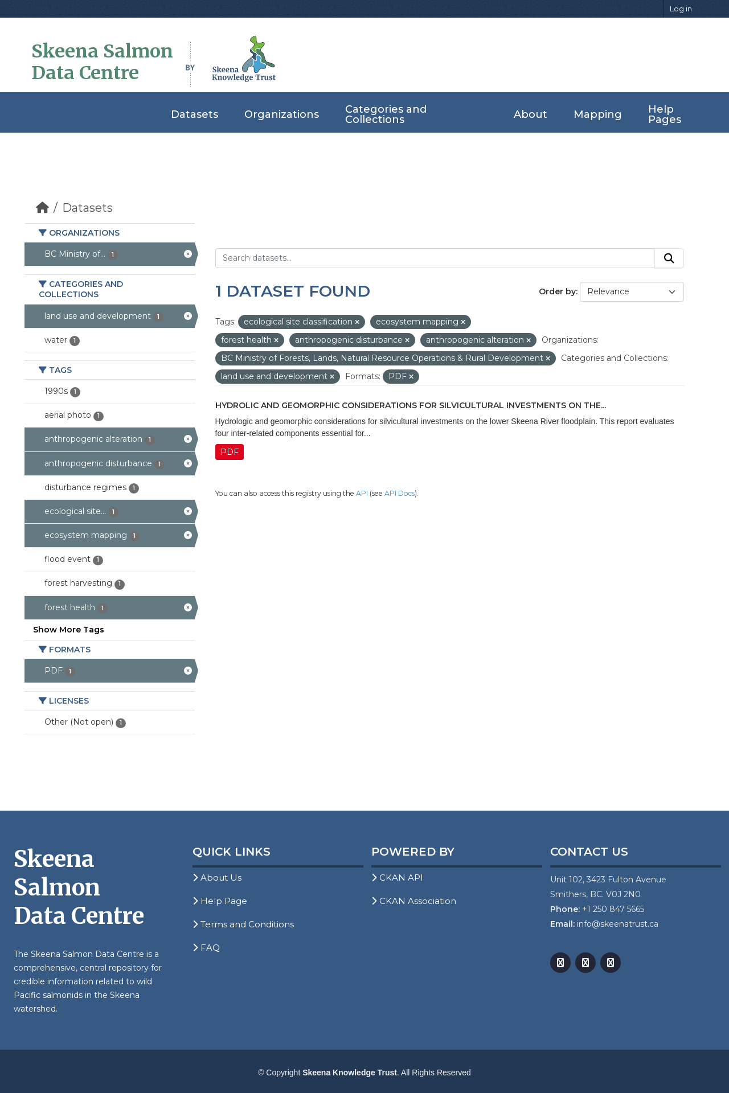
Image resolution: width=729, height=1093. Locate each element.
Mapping (598, 114)
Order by (557, 291)
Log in (681, 8)
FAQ (206, 947)
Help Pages (664, 114)
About (530, 114)
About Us (217, 877)
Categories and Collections (386, 114)
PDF (229, 452)
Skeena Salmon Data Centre (102, 62)
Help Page (220, 900)
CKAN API (397, 877)
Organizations (281, 114)
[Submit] (669, 258)
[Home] (42, 208)
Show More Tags (68, 629)
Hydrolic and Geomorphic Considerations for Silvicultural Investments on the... (410, 405)
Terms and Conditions (243, 924)
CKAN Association (413, 900)
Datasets (194, 114)
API (362, 493)
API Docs (399, 493)
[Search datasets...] (435, 258)
